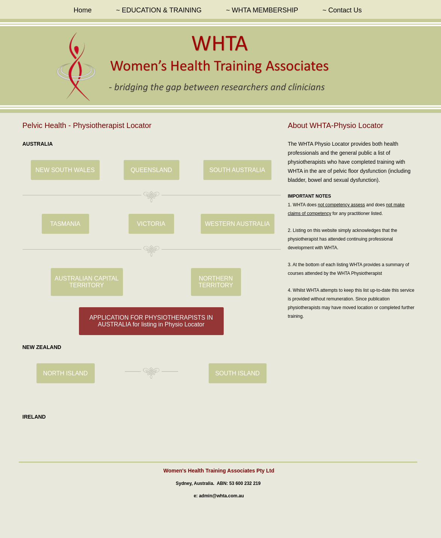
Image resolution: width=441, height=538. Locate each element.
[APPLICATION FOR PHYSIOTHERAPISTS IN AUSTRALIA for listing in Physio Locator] (151, 321)
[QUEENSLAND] (151, 170)
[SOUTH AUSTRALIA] (237, 170)
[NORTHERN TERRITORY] (216, 282)
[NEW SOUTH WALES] (65, 170)
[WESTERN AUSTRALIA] (237, 224)
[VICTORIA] (151, 224)
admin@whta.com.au (221, 495)
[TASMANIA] (65, 224)
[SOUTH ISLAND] (238, 373)
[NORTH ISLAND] (65, 373)
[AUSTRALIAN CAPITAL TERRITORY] (87, 282)
